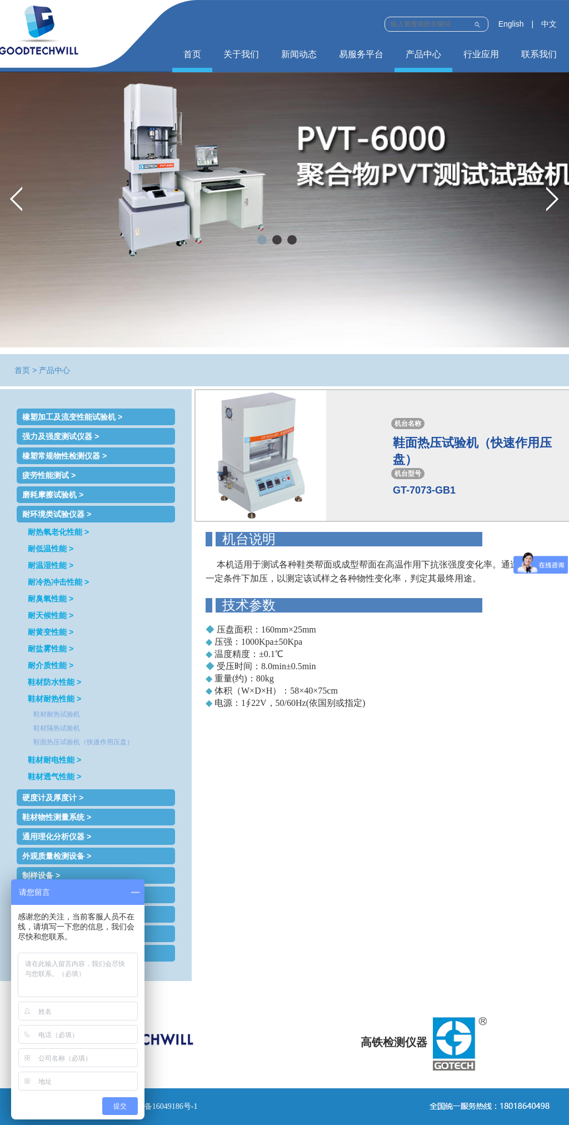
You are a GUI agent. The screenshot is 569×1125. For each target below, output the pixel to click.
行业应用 (481, 54)
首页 (192, 54)
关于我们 (241, 54)
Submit (477, 23)
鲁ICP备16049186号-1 (160, 1106)
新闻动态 (299, 54)
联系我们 (539, 54)
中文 (549, 23)
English (511, 23)
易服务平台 (361, 54)
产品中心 (423, 54)
